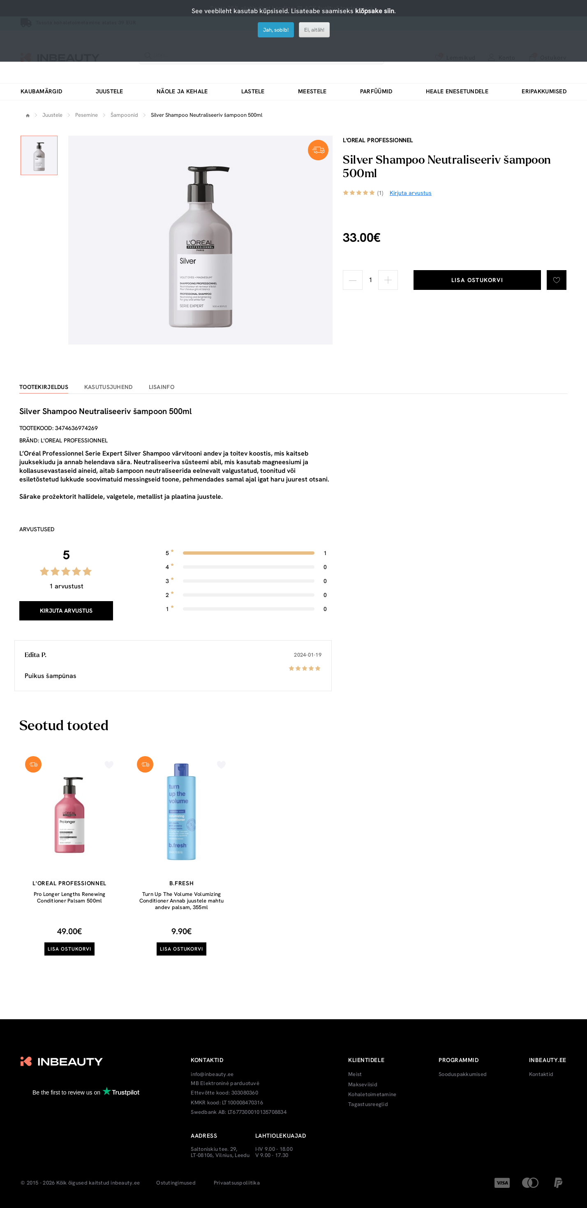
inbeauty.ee (125, 1183)
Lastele (253, 91)
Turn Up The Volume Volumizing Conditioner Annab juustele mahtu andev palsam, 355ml (181, 900)
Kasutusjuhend (108, 387)
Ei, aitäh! (314, 29)
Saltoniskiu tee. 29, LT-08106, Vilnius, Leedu (220, 1152)
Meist (355, 1074)
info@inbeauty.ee (212, 1074)
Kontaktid (541, 1074)
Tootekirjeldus (43, 387)
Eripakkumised (544, 91)
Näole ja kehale (182, 91)
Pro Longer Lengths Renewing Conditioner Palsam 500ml (70, 897)
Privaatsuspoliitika (237, 1183)
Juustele (109, 91)
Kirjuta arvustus (66, 610)
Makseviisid (362, 1084)
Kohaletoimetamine (372, 1094)
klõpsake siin (374, 11)
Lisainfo (161, 387)
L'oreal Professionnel (378, 140)
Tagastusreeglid (368, 1104)
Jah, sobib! (276, 29)
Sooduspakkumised (463, 1074)
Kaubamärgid (41, 91)
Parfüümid (376, 91)
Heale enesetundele (457, 91)
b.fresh (181, 883)
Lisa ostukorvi (477, 280)
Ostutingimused (176, 1183)
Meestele (312, 91)
